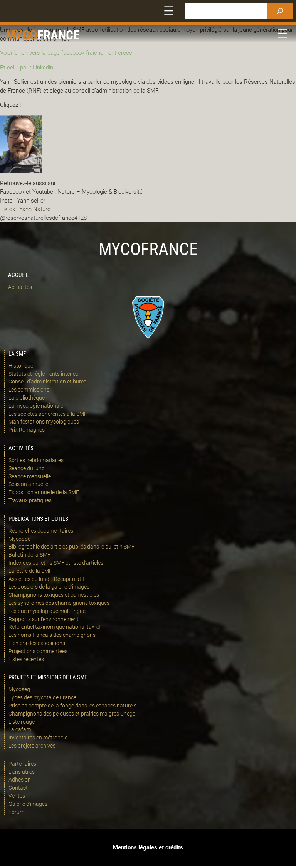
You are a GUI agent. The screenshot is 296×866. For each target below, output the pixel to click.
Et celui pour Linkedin (26, 67)
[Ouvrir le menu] (169, 11)
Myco (21, 34)
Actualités (20, 287)
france (58, 34)
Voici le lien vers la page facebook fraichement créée (66, 52)
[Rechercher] (280, 11)
